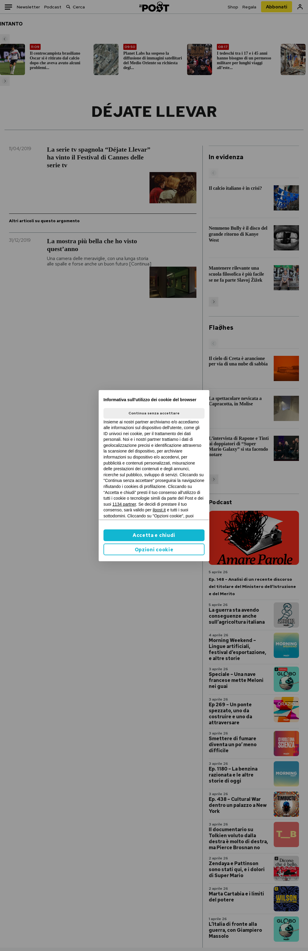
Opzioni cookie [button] (154, 550)
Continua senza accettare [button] (154, 413)
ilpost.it (159, 509)
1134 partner (124, 504)
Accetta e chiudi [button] (154, 535)
